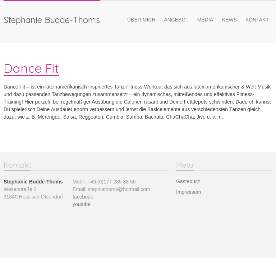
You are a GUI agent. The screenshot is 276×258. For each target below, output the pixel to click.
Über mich (141, 20)
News (229, 20)
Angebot (176, 20)
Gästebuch (188, 181)
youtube (82, 204)
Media (205, 20)
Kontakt (257, 20)
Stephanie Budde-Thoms (52, 19)
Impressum (188, 192)
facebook (83, 197)
